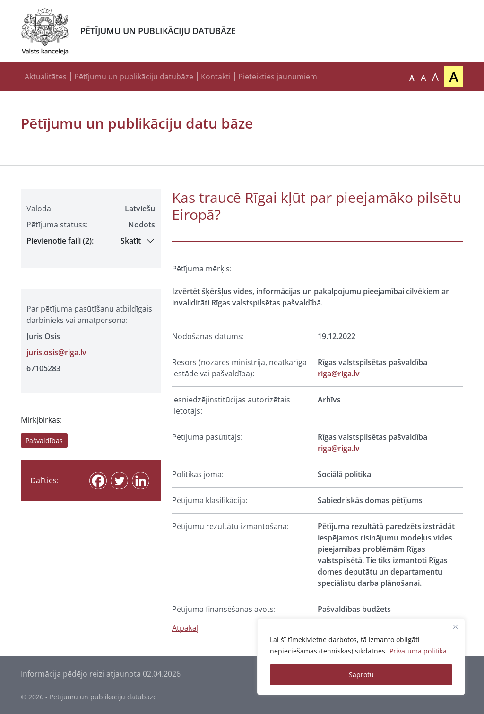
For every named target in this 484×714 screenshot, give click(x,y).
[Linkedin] (140, 480)
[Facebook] (98, 480)
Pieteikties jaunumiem (277, 76)
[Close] (455, 626)
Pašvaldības (44, 440)
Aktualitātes (46, 76)
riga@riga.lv (339, 373)
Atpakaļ (185, 628)
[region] (361, 656)
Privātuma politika (418, 650)
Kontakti (216, 76)
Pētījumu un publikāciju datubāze (133, 76)
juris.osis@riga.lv (56, 352)
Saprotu (361, 674)
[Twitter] (119, 480)
